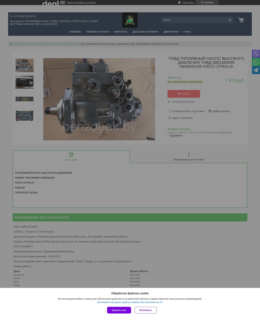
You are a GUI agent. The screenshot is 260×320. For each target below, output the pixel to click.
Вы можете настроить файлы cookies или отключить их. (129, 302)
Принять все (119, 310)
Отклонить (145, 310)
